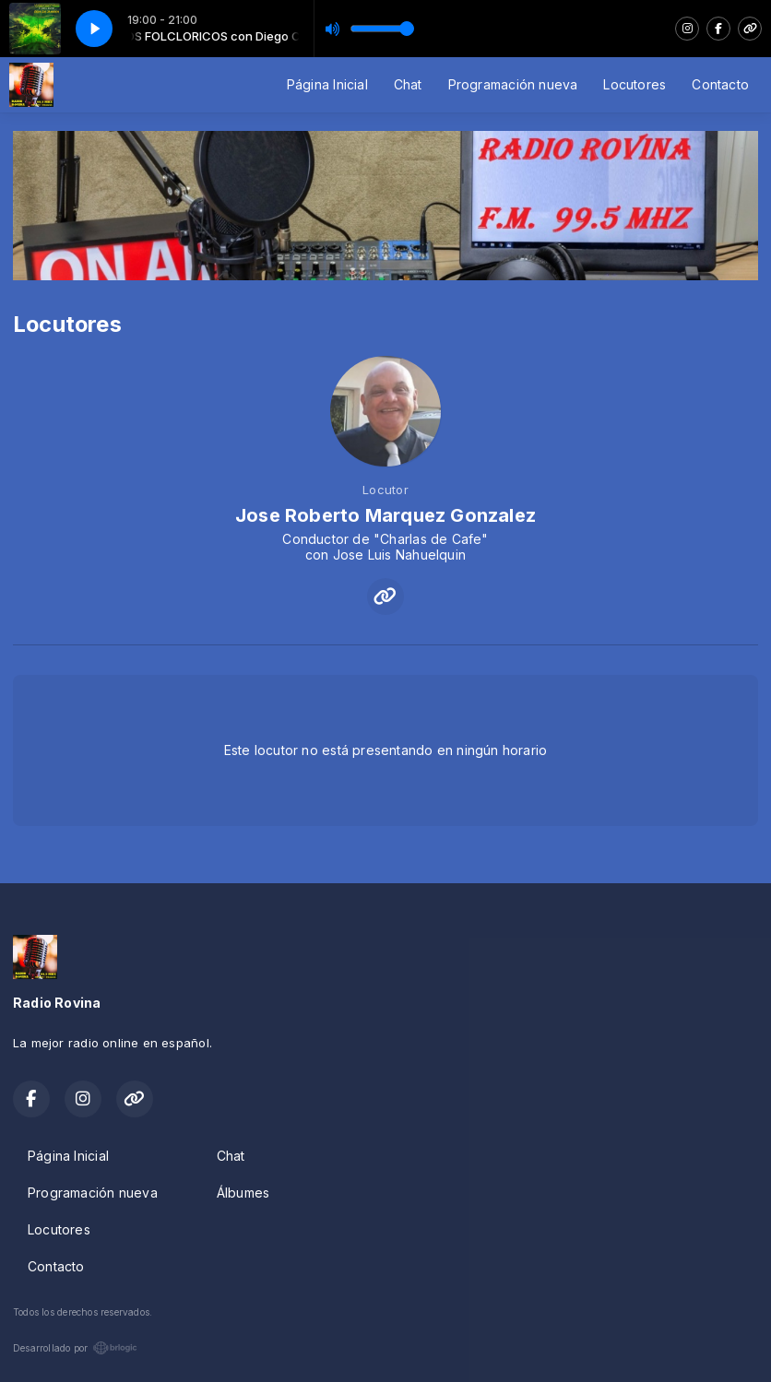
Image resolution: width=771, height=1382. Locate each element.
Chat (408, 84)
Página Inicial (327, 84)
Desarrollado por (75, 1347)
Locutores (634, 84)
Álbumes (243, 1192)
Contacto (720, 84)
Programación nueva (513, 84)
